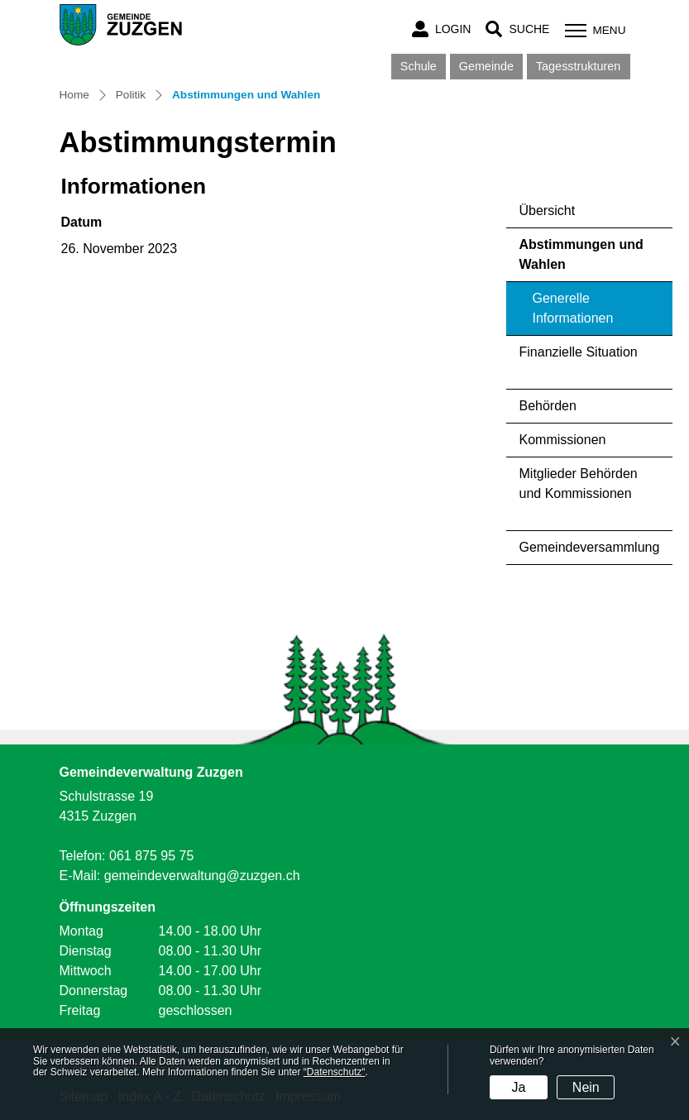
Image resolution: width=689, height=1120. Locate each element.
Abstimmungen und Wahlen (581, 259)
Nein (586, 1087)
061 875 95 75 (151, 856)
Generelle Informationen (573, 308)
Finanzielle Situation (578, 352)
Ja (518, 1087)
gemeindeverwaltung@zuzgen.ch (202, 876)
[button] (517, 29)
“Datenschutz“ (335, 1072)
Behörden (548, 406)
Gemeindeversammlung (589, 547)
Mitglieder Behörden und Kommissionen (578, 483)
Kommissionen (562, 440)
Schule (418, 66)
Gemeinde (486, 66)
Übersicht (547, 210)
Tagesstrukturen (578, 66)
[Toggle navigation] (593, 30)
